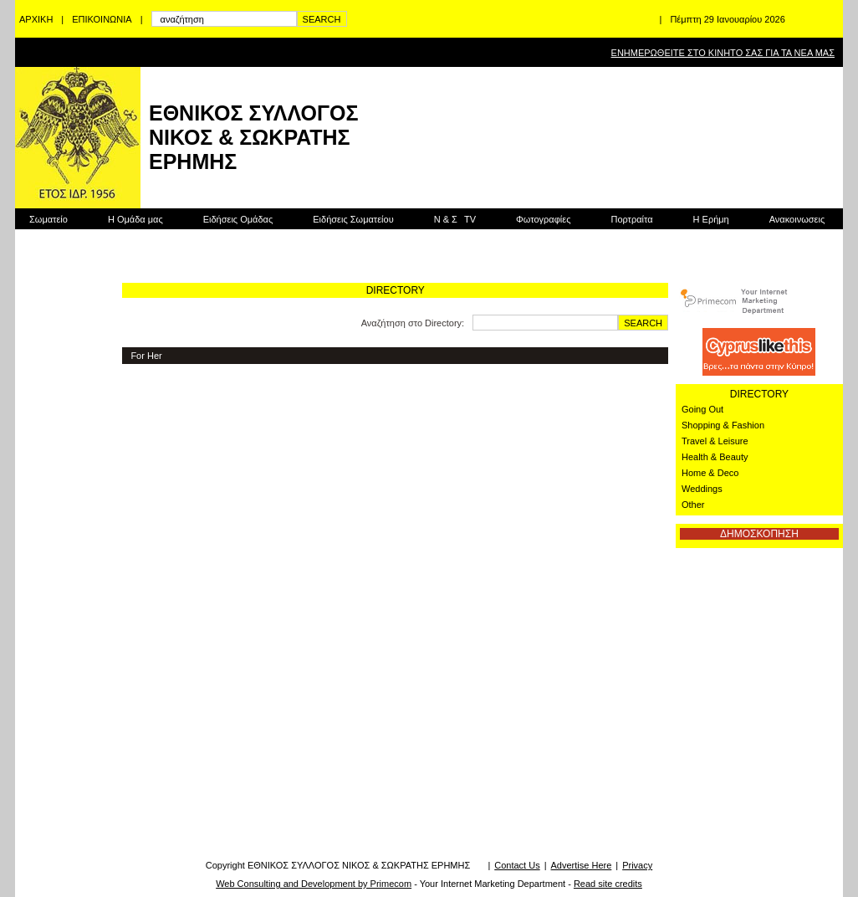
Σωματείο (48, 219)
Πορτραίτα (631, 219)
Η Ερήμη (711, 219)
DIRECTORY (759, 394)
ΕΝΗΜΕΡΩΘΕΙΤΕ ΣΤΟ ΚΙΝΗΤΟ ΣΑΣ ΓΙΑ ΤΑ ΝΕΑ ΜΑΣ (723, 53)
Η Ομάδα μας (135, 219)
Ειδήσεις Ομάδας (238, 219)
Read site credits (608, 884)
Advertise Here (581, 865)
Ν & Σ (455, 219)
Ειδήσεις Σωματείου (353, 219)
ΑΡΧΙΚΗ (36, 19)
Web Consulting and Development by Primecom (313, 884)
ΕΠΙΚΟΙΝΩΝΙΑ (101, 19)
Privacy (637, 865)
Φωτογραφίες (543, 219)
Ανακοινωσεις (797, 219)
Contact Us (516, 865)
